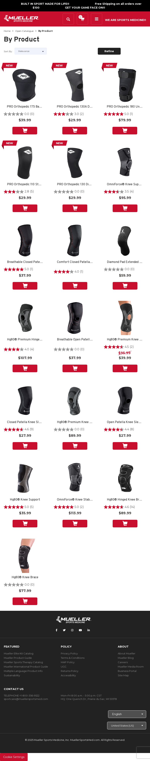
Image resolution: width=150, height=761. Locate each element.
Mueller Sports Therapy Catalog (23, 662)
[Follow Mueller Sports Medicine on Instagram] (72, 630)
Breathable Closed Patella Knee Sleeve (25, 262)
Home (7, 31)
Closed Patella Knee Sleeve (25, 422)
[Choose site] (126, 725)
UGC (64, 666)
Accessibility (68, 675)
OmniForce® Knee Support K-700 (125, 184)
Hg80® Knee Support (25, 500)
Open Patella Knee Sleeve (125, 422)
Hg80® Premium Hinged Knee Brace (25, 340)
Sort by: (8, 51)
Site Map (123, 675)
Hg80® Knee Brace (25, 577)
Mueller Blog (126, 657)
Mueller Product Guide (18, 657)
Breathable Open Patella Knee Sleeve (75, 340)
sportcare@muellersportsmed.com (26, 698)
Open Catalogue (24, 31)
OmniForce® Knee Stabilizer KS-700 (75, 500)
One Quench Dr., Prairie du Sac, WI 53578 (91, 698)
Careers (123, 662)
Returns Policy (69, 670)
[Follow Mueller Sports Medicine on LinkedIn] (88, 630)
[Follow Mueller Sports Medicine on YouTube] (80, 630)
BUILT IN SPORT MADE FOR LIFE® (45, 4)
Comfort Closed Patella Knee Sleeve (75, 262)
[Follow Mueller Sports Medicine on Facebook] (56, 630)
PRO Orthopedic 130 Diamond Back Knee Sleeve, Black (75, 184)
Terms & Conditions (72, 657)
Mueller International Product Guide (26, 666)
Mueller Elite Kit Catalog (18, 653)
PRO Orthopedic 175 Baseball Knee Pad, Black (25, 107)
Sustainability (12, 675)
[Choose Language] (127, 714)
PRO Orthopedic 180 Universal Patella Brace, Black (125, 107)
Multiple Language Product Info (23, 670)
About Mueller (126, 653)
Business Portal (127, 670)
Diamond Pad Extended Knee (125, 262)
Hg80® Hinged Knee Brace (125, 500)
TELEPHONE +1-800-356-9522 (21, 695)
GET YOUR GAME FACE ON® (85, 7)
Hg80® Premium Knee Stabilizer (75, 422)
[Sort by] (30, 51)
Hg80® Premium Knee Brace (125, 340)
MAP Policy (68, 662)
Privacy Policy (69, 653)
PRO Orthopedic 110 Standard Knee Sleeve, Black (25, 184)
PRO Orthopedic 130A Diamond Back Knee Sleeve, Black (75, 107)
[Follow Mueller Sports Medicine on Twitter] (64, 630)
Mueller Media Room (131, 666)
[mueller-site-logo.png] (21, 18)
